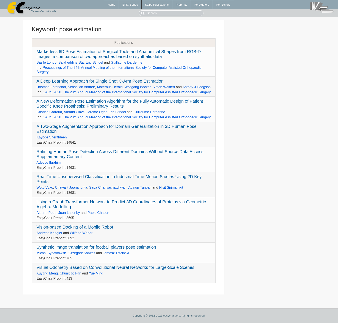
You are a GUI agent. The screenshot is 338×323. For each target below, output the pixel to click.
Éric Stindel (94, 62)
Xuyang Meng (47, 273)
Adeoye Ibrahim (48, 162)
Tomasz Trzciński (116, 253)
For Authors (201, 4)
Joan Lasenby (69, 213)
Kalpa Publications (157, 4)
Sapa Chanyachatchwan (108, 187)
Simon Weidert (163, 87)
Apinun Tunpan (140, 187)
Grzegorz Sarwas (82, 253)
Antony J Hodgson (196, 87)
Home (111, 4)
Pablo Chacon (98, 213)
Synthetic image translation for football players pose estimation (96, 247)
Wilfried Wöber (81, 233)
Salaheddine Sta (71, 62)
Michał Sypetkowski (51, 253)
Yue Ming (96, 273)
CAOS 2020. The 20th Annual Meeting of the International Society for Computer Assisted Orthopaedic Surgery (127, 92)
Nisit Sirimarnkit (171, 187)
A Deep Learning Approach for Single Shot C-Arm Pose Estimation (99, 81)
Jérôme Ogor (96, 112)
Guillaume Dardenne (126, 62)
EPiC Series (130, 4)
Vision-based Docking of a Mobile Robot (74, 227)
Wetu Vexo (44, 187)
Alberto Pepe (46, 213)
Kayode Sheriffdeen (51, 137)
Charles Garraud (49, 112)
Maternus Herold (109, 87)
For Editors (223, 4)
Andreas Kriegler (49, 233)
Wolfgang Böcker (138, 87)
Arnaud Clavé (74, 112)
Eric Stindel (117, 112)
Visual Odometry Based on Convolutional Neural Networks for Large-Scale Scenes (115, 267)
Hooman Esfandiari (51, 87)
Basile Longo (46, 62)
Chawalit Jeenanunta (71, 187)
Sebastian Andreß (81, 87)
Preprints (181, 4)
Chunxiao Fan (70, 273)
